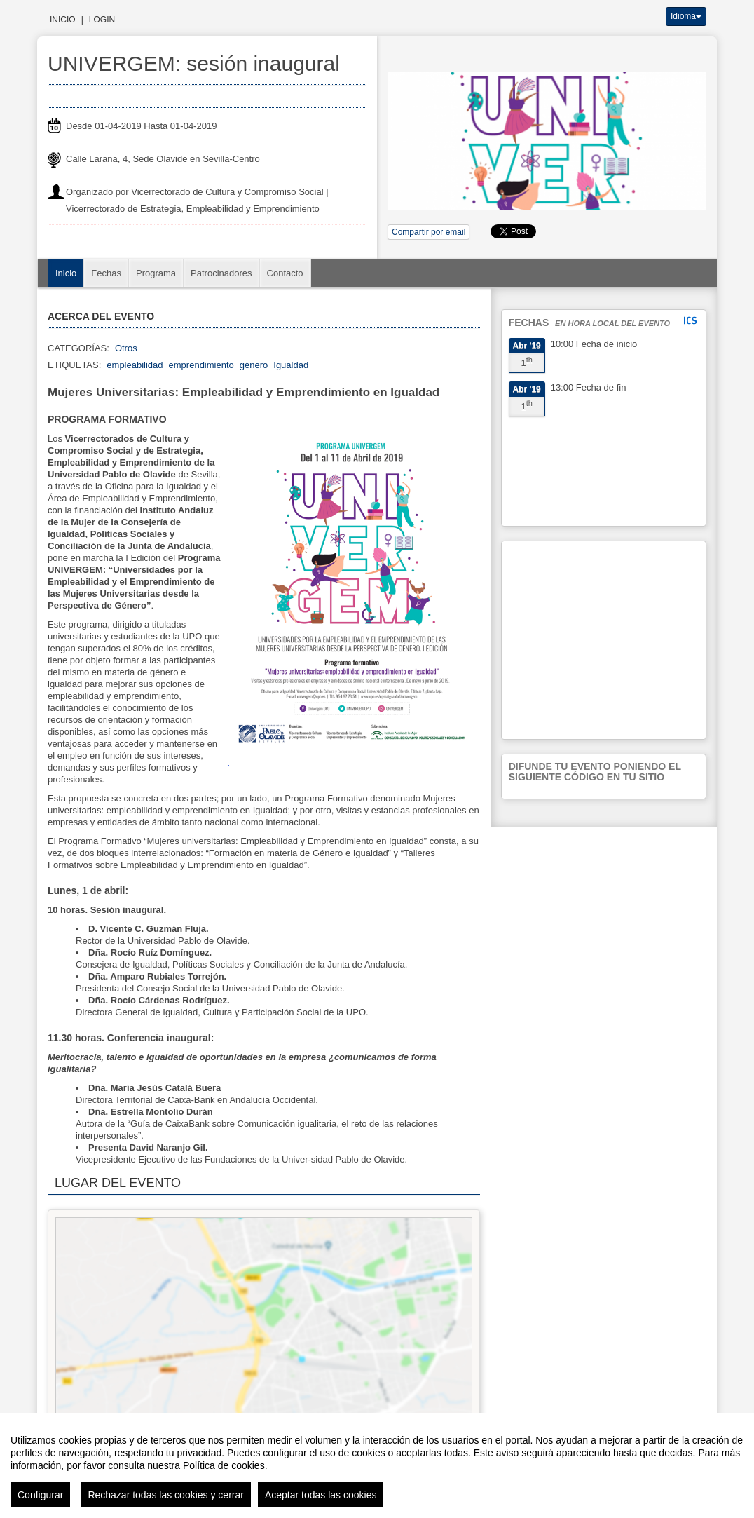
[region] (377, 1465)
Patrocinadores (221, 273)
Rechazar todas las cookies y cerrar (166, 1494)
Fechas (106, 273)
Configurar (40, 1494)
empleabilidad (135, 365)
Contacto (285, 273)
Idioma (686, 16)
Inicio (63, 20)
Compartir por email (428, 232)
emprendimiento (201, 365)
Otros (126, 348)
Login (102, 20)
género (254, 365)
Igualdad (290, 365)
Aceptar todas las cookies (321, 1494)
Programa (156, 273)
